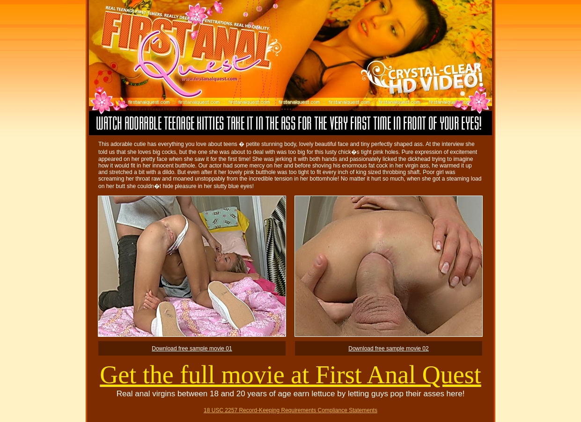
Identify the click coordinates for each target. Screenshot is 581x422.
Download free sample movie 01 (192, 348)
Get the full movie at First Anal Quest (290, 375)
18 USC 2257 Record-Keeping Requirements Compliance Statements (290, 410)
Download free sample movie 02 (388, 348)
